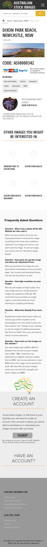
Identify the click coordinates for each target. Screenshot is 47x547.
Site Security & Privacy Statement (26, 543)
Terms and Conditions (13, 501)
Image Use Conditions (13, 508)
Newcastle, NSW (21, 21)
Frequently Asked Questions (15, 504)
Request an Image (11, 527)
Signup (22, 435)
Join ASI (7, 524)
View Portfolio (29, 105)
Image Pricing (9, 520)
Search (40, 13)
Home (9, 21)
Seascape (7, 40)
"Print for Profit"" (15, 332)
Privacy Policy (9, 497)
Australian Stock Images (19, 5)
